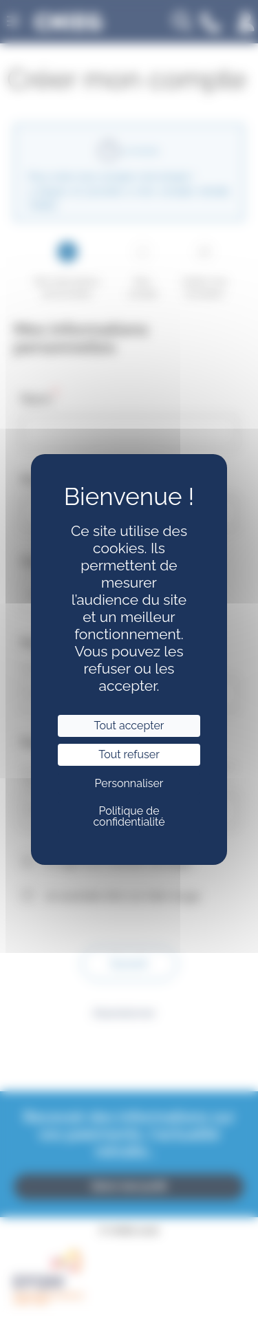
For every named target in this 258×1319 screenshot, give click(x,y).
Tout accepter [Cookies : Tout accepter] (129, 725)
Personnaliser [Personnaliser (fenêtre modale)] (128, 783)
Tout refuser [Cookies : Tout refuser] (129, 754)
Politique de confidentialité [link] (128, 816)
